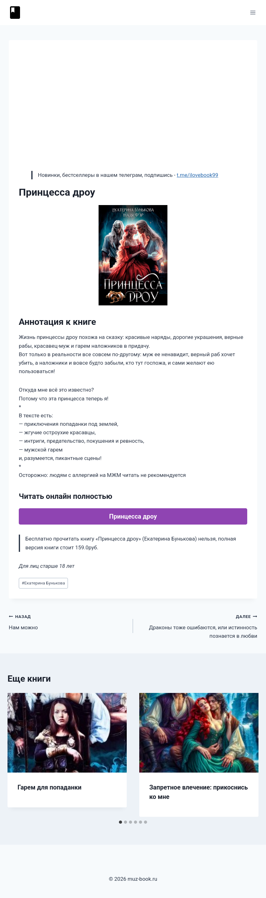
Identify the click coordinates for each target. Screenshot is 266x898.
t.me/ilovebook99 (197, 175)
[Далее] (247, 754)
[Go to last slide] (18, 754)
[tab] (120, 822)
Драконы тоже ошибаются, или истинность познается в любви (197, 625)
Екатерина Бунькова (43, 582)
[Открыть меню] (252, 12)
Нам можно (68, 621)
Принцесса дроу (133, 516)
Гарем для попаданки (49, 787)
